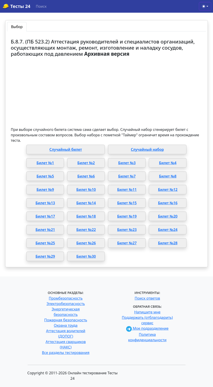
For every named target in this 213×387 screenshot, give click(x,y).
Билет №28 (167, 242)
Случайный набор (147, 149)
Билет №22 (86, 229)
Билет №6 (86, 176)
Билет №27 (127, 242)
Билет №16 (167, 202)
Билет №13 (45, 202)
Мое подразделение (147, 328)
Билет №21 (45, 229)
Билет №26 (86, 242)
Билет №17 (45, 216)
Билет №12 (167, 189)
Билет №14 (86, 202)
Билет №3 (127, 162)
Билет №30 (86, 256)
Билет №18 (86, 216)
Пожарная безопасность (65, 319)
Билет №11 (127, 189)
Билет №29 (45, 256)
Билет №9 (45, 189)
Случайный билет (65, 149)
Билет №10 (86, 189)
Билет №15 (127, 202)
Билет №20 (167, 216)
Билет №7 (127, 176)
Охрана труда (65, 325)
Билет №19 (127, 216)
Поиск (41, 6)
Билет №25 (45, 242)
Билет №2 (86, 162)
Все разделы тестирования (65, 352)
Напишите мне (147, 312)
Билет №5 (45, 176)
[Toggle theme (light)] (205, 6)
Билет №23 (127, 229)
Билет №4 (167, 162)
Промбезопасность (66, 298)
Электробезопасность (66, 303)
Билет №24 (167, 229)
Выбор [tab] (16, 26)
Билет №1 (45, 162)
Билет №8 (167, 176)
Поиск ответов (147, 298)
